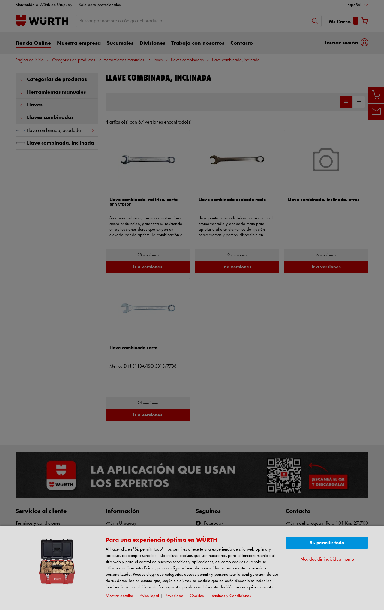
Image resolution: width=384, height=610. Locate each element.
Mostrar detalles (120, 596)
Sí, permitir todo (327, 543)
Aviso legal (149, 596)
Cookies (197, 596)
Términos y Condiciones (230, 596)
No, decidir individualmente (327, 559)
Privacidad (174, 596)
